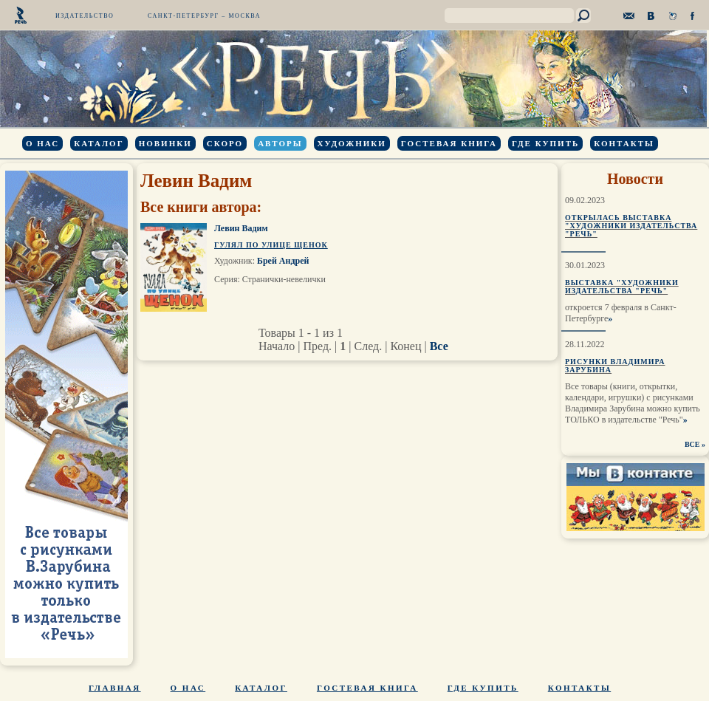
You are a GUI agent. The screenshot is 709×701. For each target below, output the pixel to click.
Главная (115, 687)
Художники (352, 143)
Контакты (624, 143)
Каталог (98, 143)
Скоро (225, 143)
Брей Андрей (283, 261)
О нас (42, 143)
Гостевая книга (449, 143)
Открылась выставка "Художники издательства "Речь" (631, 225)
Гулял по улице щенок (271, 245)
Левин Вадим (241, 228)
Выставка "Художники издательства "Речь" (622, 286)
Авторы (280, 143)
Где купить (545, 143)
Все (439, 346)
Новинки (165, 143)
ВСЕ (692, 444)
